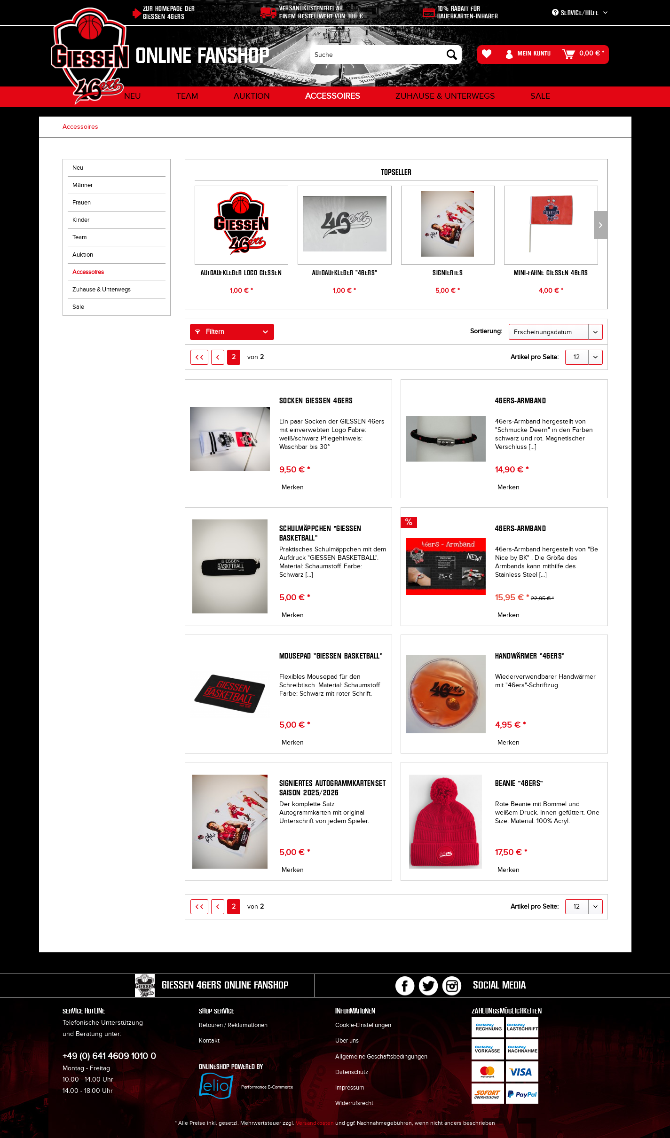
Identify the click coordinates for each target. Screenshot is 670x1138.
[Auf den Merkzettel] (291, 487)
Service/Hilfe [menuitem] (576, 13)
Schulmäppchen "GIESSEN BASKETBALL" (320, 533)
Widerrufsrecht (354, 1103)
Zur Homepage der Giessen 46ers (169, 13)
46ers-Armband (520, 400)
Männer (82, 185)
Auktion (82, 255)
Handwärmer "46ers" (530, 655)
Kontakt (209, 1040)
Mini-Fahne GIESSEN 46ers (551, 272)
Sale (78, 307)
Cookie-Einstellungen (363, 1025)
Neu (77, 168)
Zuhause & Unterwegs (101, 289)
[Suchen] (452, 54)
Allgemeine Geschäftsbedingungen (381, 1056)
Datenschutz (351, 1072)
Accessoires (88, 272)
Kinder (80, 220)
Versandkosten (315, 1123)
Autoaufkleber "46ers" (344, 272)
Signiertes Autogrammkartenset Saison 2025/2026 (447, 272)
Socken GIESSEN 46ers (316, 400)
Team (79, 237)
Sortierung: (486, 331)
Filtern (209, 332)
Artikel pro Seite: (535, 357)
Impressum (349, 1087)
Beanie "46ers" (519, 783)
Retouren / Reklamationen (233, 1025)
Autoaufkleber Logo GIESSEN (241, 272)
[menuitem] (385, 54)
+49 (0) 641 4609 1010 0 (109, 1056)
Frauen (81, 202)
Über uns (347, 1040)
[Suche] (385, 54)
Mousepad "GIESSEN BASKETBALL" (331, 655)
